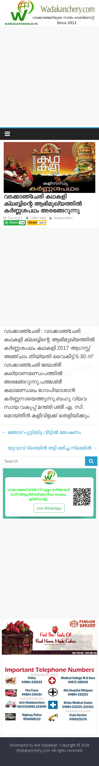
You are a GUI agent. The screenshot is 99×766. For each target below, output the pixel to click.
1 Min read (38, 218)
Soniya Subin (63, 218)
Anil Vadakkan (46, 745)
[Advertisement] (49, 75)
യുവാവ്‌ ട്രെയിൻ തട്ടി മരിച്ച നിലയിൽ (52, 448)
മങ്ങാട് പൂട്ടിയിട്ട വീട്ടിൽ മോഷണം (41, 432)
